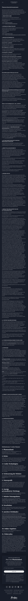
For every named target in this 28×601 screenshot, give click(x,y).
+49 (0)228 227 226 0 (9, 33)
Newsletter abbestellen (6, 287)
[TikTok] (13, 587)
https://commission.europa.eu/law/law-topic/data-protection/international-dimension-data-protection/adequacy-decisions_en (14, 517)
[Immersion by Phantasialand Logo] (14, 3)
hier (20, 580)
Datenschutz (9, 593)
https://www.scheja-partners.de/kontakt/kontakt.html (15, 34)
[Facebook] (7, 587)
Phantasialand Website (8, 590)
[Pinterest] (15, 587)
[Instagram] (10, 587)
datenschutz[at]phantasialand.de (11, 23)
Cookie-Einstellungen (12, 342)
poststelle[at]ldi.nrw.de (9, 137)
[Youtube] (18, 587)
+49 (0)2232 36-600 (8, 22)
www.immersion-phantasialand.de (8, 499)
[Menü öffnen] (2, 2)
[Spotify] (21, 587)
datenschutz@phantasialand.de (8, 119)
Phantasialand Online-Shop (19, 590)
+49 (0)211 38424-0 (13, 136)
